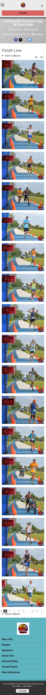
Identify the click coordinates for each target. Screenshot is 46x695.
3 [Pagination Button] (14, 611)
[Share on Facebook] (16, 39)
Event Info (8, 655)
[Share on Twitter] (20, 39)
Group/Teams (10, 666)
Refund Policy (10, 661)
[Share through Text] (30, 39)
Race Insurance (11, 672)
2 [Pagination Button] (9, 611)
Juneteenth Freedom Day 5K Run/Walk (23, 23)
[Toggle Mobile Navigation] (2, 4)
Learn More (27, 686)
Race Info (7, 639)
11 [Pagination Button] (37, 611)
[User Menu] (42, 5)
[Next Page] (41, 57)
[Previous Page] (36, 57)
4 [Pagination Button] (18, 611)
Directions (38, 34)
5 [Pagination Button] (23, 611)
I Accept (22, 691)
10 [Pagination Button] (32, 611)
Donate (23, 12)
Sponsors (7, 650)
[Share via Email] (25, 39)
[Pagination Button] (42, 611)
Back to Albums (11, 56)
